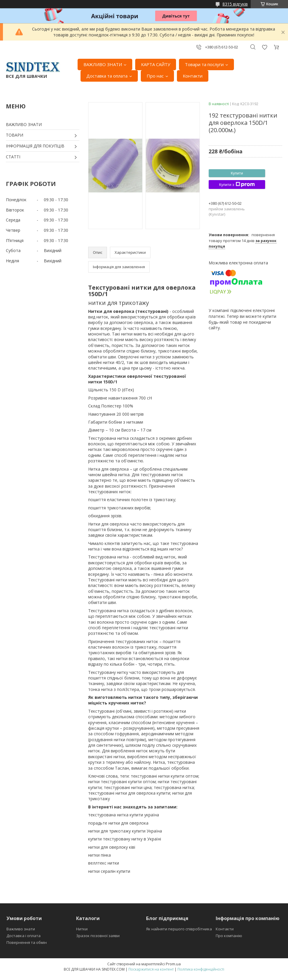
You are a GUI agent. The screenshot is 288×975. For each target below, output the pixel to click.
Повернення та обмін (26, 942)
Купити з (236, 184)
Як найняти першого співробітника (179, 929)
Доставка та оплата (107, 76)
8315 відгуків (235, 4)
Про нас (155, 76)
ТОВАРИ (14, 135)
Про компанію (229, 935)
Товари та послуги (204, 64)
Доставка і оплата (23, 935)
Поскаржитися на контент (151, 969)
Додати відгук (264, 47)
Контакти (192, 76)
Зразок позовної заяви (98, 935)
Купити (237, 173)
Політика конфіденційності (201, 969)
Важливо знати (20, 929)
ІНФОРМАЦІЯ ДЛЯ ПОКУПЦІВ (35, 146)
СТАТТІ (13, 157)
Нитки (82, 929)
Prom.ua (173, 963)
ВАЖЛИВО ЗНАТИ (102, 64)
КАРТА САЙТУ (155, 64)
